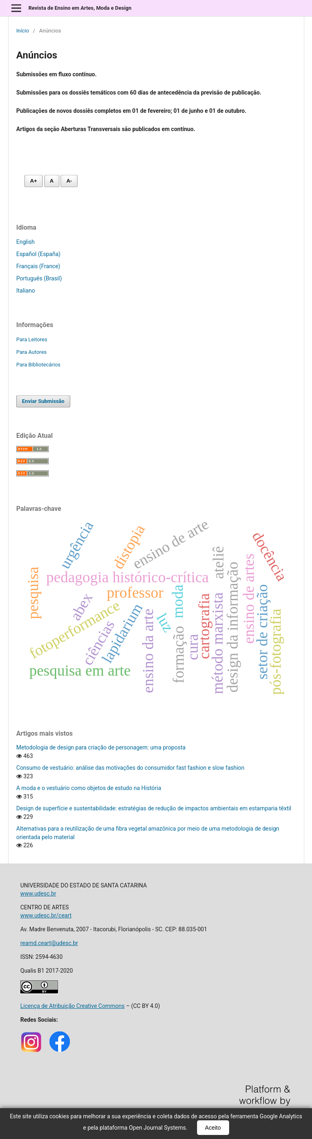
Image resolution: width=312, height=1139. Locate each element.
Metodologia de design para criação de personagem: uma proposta (101, 747)
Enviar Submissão (43, 401)
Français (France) (38, 266)
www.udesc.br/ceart (46, 915)
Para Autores (31, 352)
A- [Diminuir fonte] (69, 181)
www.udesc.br (38, 893)
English (25, 242)
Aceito (213, 1127)
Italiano (25, 290)
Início (22, 31)
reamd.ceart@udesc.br (49, 943)
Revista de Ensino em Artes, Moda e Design (80, 8)
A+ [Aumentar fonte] (33, 181)
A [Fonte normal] (52, 181)
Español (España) (38, 254)
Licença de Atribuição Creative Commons (72, 1006)
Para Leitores (31, 339)
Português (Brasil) (39, 278)
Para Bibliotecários (38, 365)
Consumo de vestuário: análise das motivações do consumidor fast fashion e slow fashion (130, 767)
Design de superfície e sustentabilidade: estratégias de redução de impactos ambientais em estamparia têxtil (153, 808)
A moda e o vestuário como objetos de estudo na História (88, 788)
